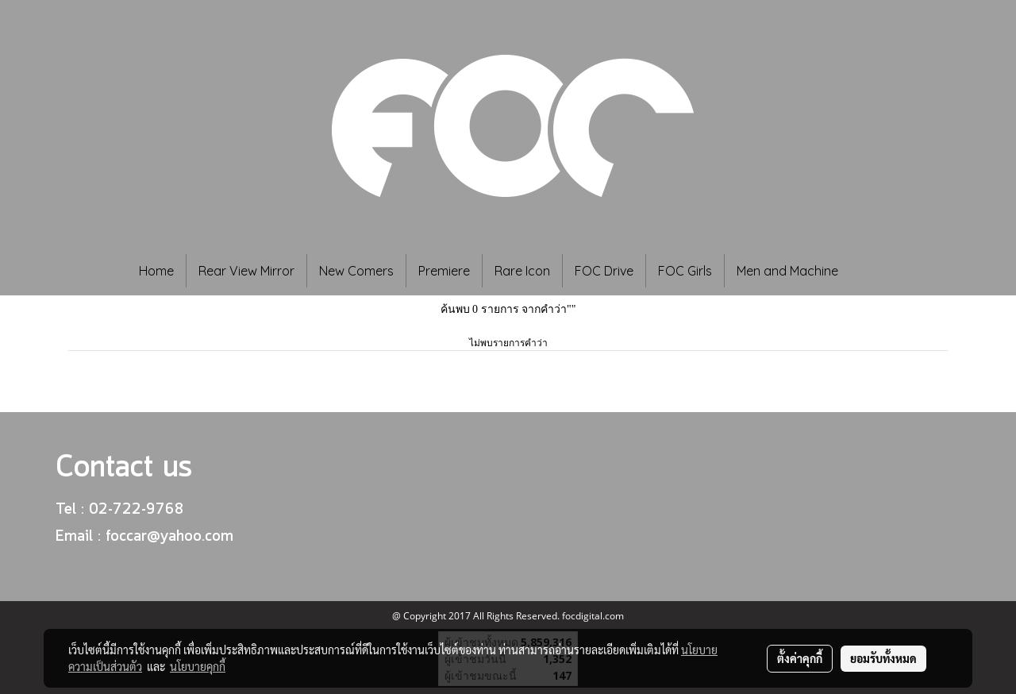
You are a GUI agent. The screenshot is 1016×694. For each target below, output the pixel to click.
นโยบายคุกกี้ (197, 666)
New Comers (356, 271)
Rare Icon (522, 271)
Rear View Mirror (246, 271)
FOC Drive (604, 271)
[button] (874, 270)
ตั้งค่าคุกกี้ (799, 658)
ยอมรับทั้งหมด (883, 658)
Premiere (444, 271)
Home (156, 271)
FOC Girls (685, 271)
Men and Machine (787, 271)
